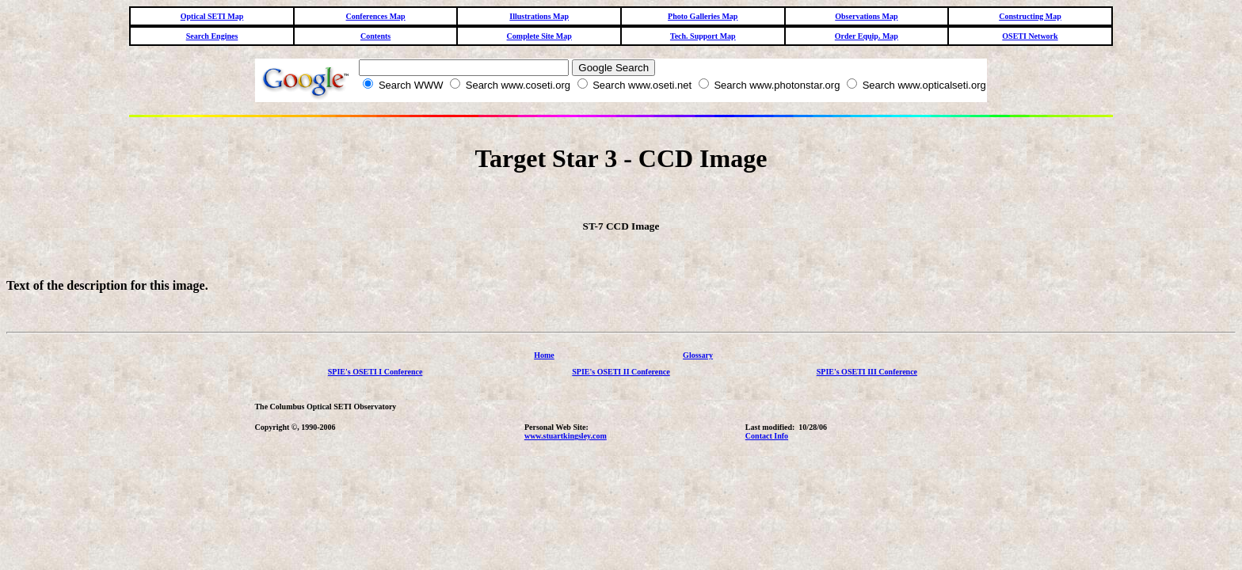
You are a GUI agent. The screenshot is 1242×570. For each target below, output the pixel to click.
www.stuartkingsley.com (565, 443)
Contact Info (766, 443)
